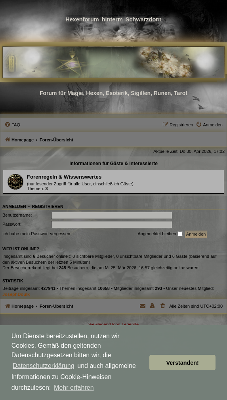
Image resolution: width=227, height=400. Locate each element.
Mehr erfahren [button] (74, 387)
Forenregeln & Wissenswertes (64, 177)
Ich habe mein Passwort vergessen (36, 233)
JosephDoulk (16, 294)
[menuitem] (12, 125)
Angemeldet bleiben (159, 234)
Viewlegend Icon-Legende (113, 324)
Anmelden (14, 206)
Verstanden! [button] (182, 363)
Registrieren (47, 206)
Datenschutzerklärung (43, 365)
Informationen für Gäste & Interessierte (113, 163)
